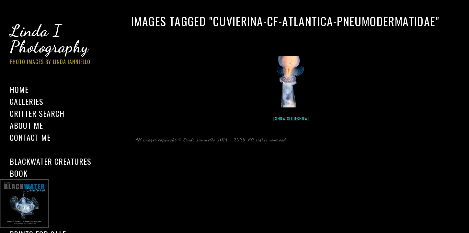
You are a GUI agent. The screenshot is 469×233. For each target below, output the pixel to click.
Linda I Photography (55, 45)
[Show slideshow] (291, 118)
